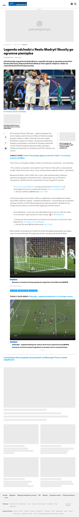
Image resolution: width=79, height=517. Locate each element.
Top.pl (35, 513)
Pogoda (34, 504)
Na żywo (32, 511)
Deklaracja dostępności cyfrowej (26, 495)
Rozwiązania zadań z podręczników (48, 513)
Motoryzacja (17, 513)
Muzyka (62, 513)
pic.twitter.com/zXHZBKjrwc (34, 222)
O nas (6, 498)
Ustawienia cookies (55, 495)
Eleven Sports (42, 504)
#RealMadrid (57, 187)
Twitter (6, 143)
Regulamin (12, 495)
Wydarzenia (59, 511)
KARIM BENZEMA (23, 290)
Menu (4, 5)
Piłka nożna (17, 44)
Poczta (21, 511)
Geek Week (50, 504)
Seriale (30, 513)
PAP (39, 495)
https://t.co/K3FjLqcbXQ (55, 189)
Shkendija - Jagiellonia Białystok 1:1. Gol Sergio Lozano (51, 296)
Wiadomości (22, 504)
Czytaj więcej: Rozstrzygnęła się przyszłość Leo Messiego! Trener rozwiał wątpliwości (35, 359)
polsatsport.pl (8, 44)
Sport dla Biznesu (68, 504)
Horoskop (47, 511)
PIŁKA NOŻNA (33, 290)
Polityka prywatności (68, 495)
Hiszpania (24, 44)
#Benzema (31, 187)
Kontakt (5, 495)
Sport (29, 504)
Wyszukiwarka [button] (75, 4)
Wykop (6, 148)
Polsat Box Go (14, 504)
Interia (15, 511)
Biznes (71, 511)
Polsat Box (13, 506)
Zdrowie (24, 513)
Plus (56, 504)
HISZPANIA (13, 290)
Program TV (39, 511)
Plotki (53, 511)
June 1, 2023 (43, 192)
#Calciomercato (20, 187)
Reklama (45, 495)
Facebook (6, 137)
